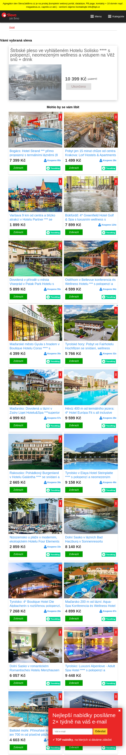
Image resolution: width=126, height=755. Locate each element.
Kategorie (116, 16)
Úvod (12, 27)
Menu (96, 16)
